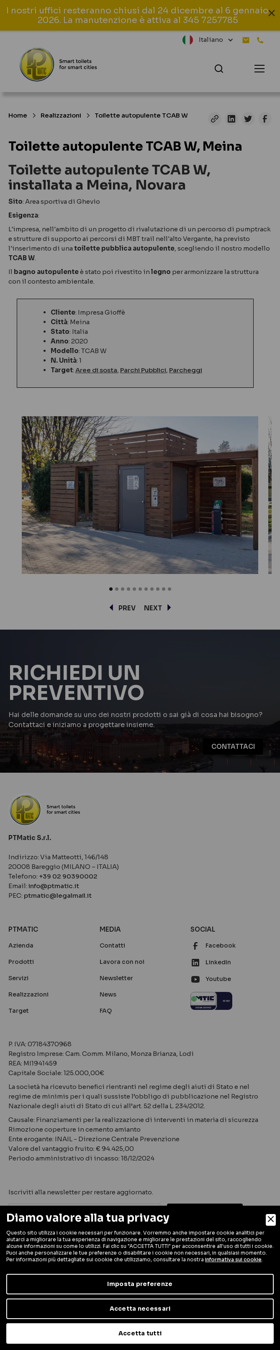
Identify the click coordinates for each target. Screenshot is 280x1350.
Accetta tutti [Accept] (140, 1333)
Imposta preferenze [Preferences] (139, 1284)
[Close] (271, 1220)
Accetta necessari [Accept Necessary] (140, 1308)
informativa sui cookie (233, 1259)
